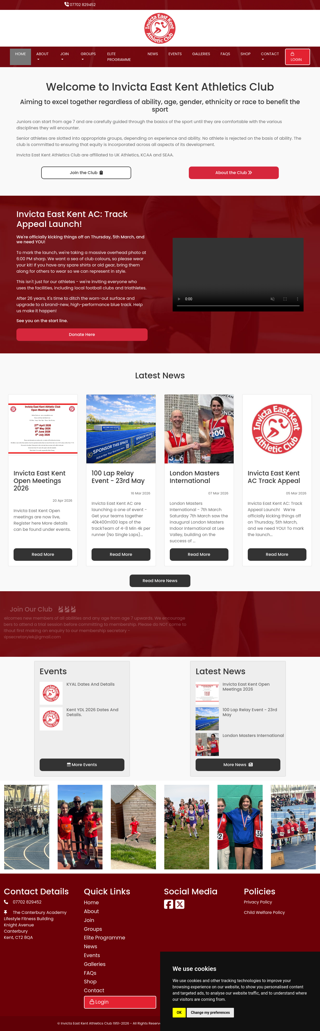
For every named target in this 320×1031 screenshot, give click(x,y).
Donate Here (82, 335)
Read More (43, 554)
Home (20, 53)
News (153, 53)
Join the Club (86, 173)
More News (238, 765)
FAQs (225, 53)
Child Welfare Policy (264, 912)
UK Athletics (126, 155)
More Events (82, 765)
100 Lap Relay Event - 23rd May (250, 712)
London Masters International (253, 736)
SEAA (167, 155)
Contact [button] (270, 53)
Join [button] (64, 53)
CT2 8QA (24, 937)
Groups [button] (88, 53)
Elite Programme (119, 56)
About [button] (42, 53)
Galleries (201, 53)
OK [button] (179, 1012)
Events (175, 53)
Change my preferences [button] (210, 1012)
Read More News (160, 581)
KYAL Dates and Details (91, 684)
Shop (245, 53)
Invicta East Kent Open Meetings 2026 (246, 686)
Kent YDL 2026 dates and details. (92, 712)
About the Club (233, 173)
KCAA (146, 155)
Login (296, 57)
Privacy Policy (258, 902)
